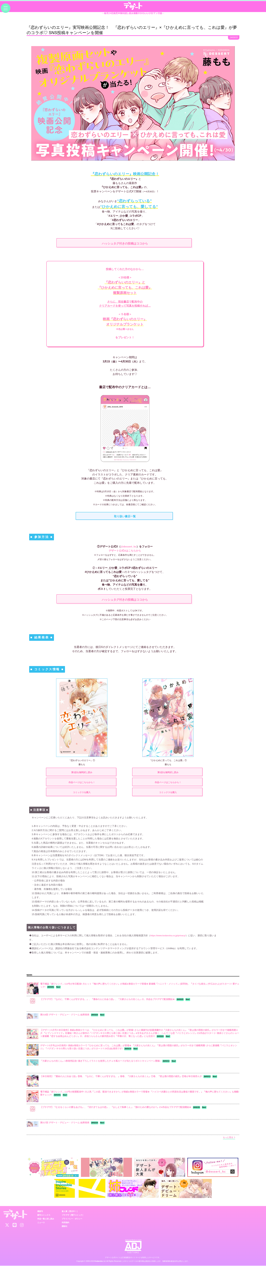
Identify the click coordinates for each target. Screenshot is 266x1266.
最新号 (40, 1211)
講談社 (64, 1226)
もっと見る (229, 1137)
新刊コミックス (43, 1215)
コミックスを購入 (82, 792)
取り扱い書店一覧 (125, 516)
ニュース (41, 1223)
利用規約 (65, 1223)
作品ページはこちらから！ (82, 782)
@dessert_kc (128, 546)
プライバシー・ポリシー (72, 1219)
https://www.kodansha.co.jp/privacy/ (170, 935)
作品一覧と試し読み (45, 1219)
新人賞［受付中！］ (70, 1211)
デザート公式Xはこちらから (125, 550)
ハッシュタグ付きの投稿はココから (125, 244)
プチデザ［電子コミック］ (73, 1215)
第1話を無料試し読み (81, 772)
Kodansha (98, 1261)
